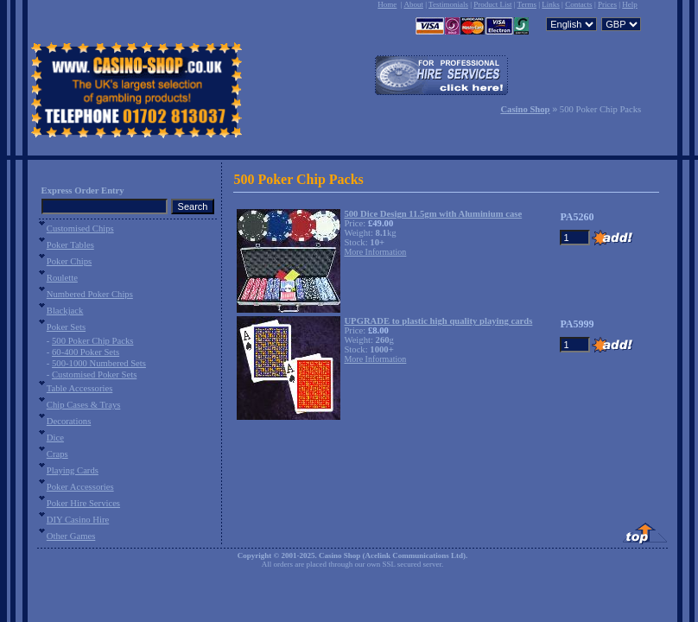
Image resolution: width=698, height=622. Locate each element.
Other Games (71, 536)
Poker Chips (69, 261)
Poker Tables (70, 245)
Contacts (579, 4)
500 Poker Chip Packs (92, 341)
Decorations (69, 421)
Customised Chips (80, 228)
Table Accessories (79, 388)
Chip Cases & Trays (84, 404)
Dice (55, 437)
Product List (492, 4)
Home (387, 4)
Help (630, 4)
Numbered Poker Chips (90, 294)
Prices (607, 4)
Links (551, 4)
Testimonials (448, 4)
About (413, 4)
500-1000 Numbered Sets (99, 363)
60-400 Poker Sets (85, 352)
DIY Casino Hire (78, 519)
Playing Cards (72, 470)
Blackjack (65, 310)
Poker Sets (66, 327)
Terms (526, 4)
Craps (57, 454)
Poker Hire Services (83, 503)
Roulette (62, 277)
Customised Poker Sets (94, 374)
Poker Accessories (80, 487)
